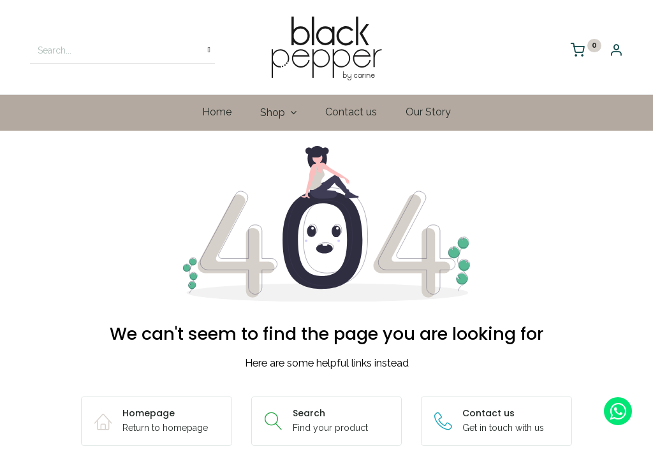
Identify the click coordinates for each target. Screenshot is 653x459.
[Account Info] (616, 51)
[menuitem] (217, 112)
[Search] (209, 50)
